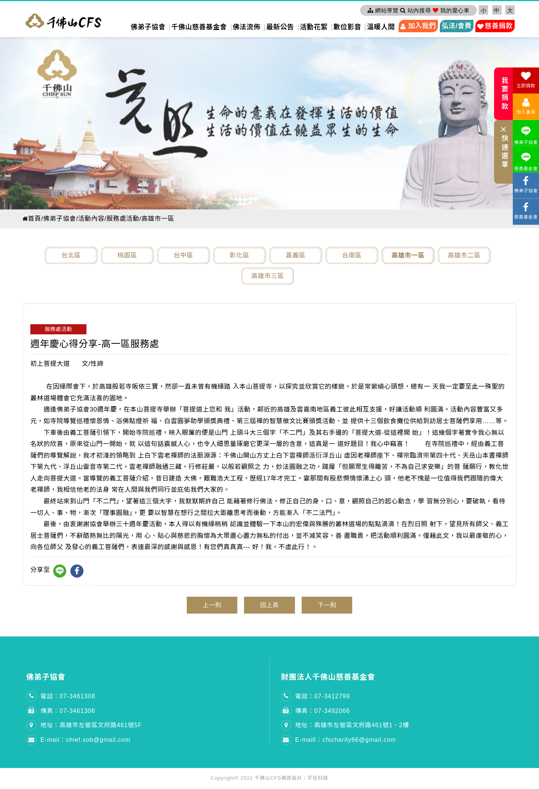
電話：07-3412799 (322, 697)
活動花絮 (314, 27)
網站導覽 (383, 10)
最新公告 (280, 27)
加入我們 (422, 26)
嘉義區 (296, 255)
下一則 (332, 605)
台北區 (71, 255)
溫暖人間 (381, 27)
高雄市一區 (408, 255)
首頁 (32, 218)
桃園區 (127, 255)
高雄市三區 (267, 276)
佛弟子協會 (148, 27)
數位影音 (347, 27)
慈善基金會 (526, 160)
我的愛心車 (451, 10)
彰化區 (240, 255)
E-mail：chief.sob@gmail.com (85, 741)
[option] (269, 122)
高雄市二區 (464, 255)
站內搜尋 (415, 10)
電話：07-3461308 (67, 697)
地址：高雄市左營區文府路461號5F (91, 726)
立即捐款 (526, 79)
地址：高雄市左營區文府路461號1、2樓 (352, 726)
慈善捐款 (498, 26)
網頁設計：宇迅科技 (304, 779)
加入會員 (526, 106)
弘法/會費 (457, 26)
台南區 (352, 255)
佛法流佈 (247, 27)
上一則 (206, 605)
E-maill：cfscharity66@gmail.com (345, 741)
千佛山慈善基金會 (199, 27)
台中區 (184, 255)
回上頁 (269, 605)
